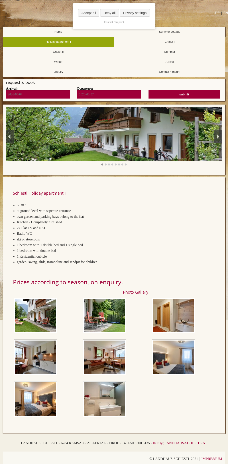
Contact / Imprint (169, 71)
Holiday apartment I (58, 41)
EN (225, 12)
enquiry (110, 282)
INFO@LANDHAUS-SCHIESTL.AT (180, 443)
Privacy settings (135, 13)
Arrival (170, 61)
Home (58, 31)
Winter (58, 61)
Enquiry (58, 71)
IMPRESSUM (212, 459)
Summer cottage (169, 31)
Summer (169, 51)
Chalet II (58, 51)
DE (217, 12)
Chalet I (170, 41)
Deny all (110, 13)
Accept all (88, 13)
